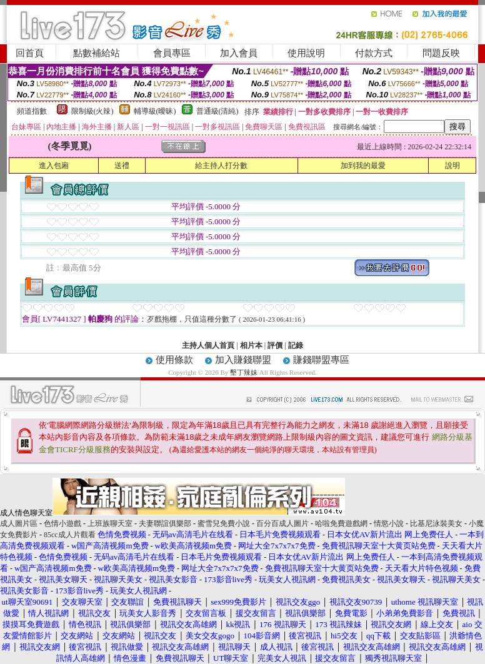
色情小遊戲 (62, 523)
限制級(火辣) (92, 111)
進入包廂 (54, 165)
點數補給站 (96, 53)
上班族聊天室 (110, 523)
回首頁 (30, 53)
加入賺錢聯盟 (243, 360)
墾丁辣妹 (244, 372)
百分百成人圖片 (282, 523)
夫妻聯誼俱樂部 (165, 523)
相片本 (251, 345)
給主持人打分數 (221, 165)
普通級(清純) (217, 111)
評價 (275, 345)
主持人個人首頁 (208, 345)
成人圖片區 (19, 523)
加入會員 (239, 53)
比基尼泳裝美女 (436, 523)
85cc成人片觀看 (70, 534)
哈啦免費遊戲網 (341, 523)
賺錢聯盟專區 (321, 360)
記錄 (295, 345)
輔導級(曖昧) (155, 111)
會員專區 (172, 53)
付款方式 (373, 53)
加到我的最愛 (363, 165)
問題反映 (441, 53)
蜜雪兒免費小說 (224, 523)
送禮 (121, 165)
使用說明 (306, 53)
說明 (452, 165)
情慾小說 (389, 523)
